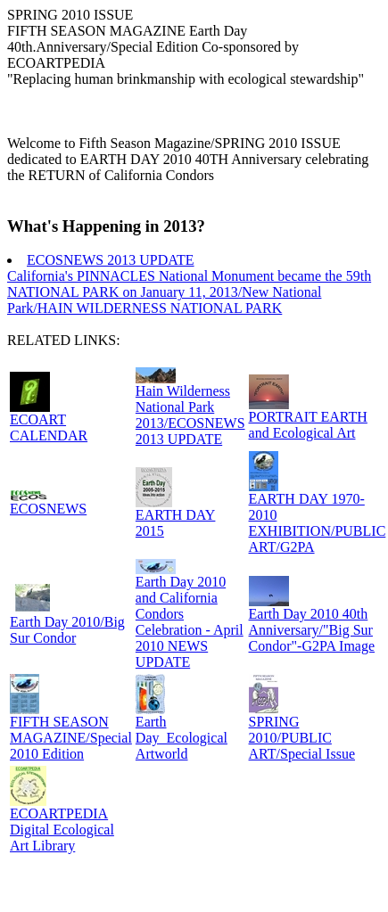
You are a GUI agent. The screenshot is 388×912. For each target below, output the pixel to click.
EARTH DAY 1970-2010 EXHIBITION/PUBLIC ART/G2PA (317, 523)
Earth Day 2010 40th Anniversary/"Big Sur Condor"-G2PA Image (312, 629)
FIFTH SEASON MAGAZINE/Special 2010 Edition (71, 737)
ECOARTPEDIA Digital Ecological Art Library (62, 829)
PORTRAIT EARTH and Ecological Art (308, 424)
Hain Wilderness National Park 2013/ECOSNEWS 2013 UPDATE (190, 415)
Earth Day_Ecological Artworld (181, 737)
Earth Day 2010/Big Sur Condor (67, 629)
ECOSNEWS (48, 508)
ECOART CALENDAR (48, 427)
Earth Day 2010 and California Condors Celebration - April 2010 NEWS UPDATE (190, 622)
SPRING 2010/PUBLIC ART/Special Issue (302, 737)
